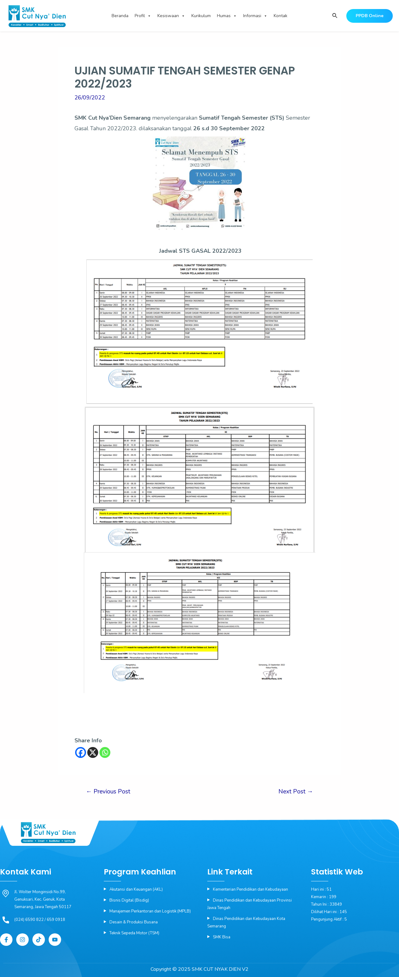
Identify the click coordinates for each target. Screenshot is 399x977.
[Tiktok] (38, 939)
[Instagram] (22, 939)
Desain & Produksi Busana (133, 922)
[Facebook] (80, 752)
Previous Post (108, 792)
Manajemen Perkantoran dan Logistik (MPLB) (150, 911)
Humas (227, 16)
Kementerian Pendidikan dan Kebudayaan (250, 889)
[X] (92, 752)
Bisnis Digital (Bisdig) (129, 900)
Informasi (255, 16)
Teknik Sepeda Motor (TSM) (134, 933)
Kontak (280, 16)
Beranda (120, 16)
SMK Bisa (221, 937)
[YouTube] (55, 939)
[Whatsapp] (104, 752)
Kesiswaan (171, 16)
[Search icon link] (334, 16)
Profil (143, 16)
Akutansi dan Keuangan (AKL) (136, 889)
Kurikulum (201, 16)
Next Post (295, 792)
